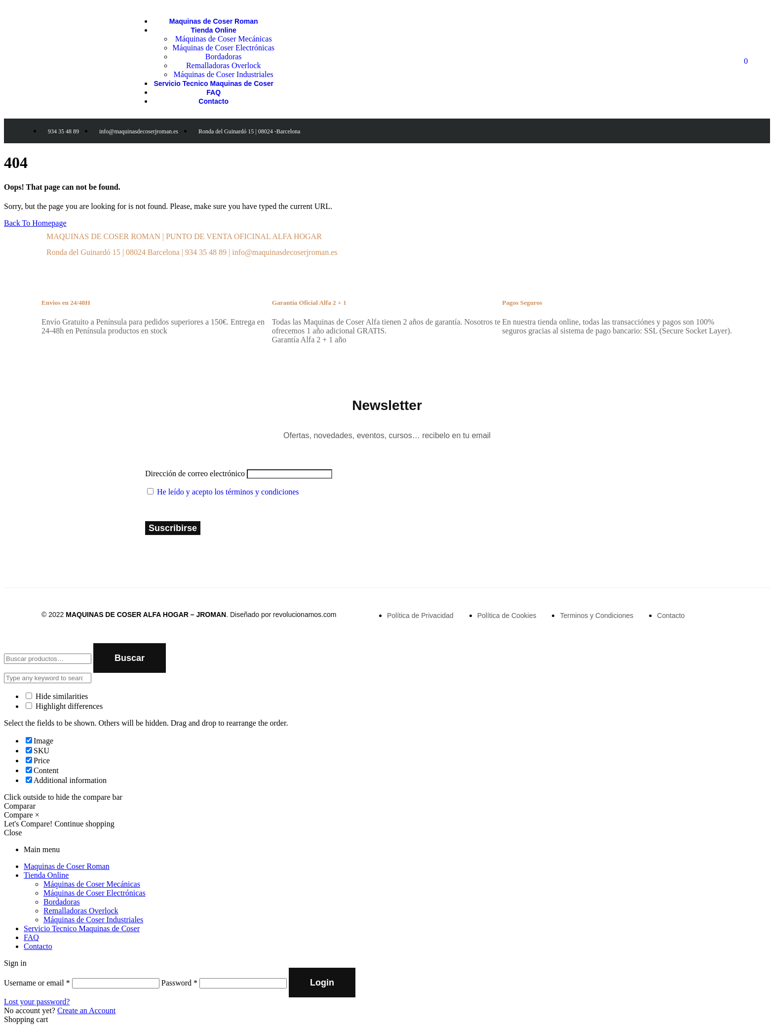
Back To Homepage (35, 223)
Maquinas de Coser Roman (67, 866)
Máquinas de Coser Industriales (93, 919)
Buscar (130, 658)
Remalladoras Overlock (80, 910)
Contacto (38, 946)
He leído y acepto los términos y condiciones (228, 492)
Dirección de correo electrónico (195, 473)
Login (322, 982)
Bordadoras (61, 902)
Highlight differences (64, 706)
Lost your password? (37, 1001)
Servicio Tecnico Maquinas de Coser (82, 928)
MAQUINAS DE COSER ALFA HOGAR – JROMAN (146, 614)
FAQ (31, 937)
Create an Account (86, 1010)
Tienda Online (46, 875)
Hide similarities (57, 696)
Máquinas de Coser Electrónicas (94, 893)
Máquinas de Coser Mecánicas (91, 884)
